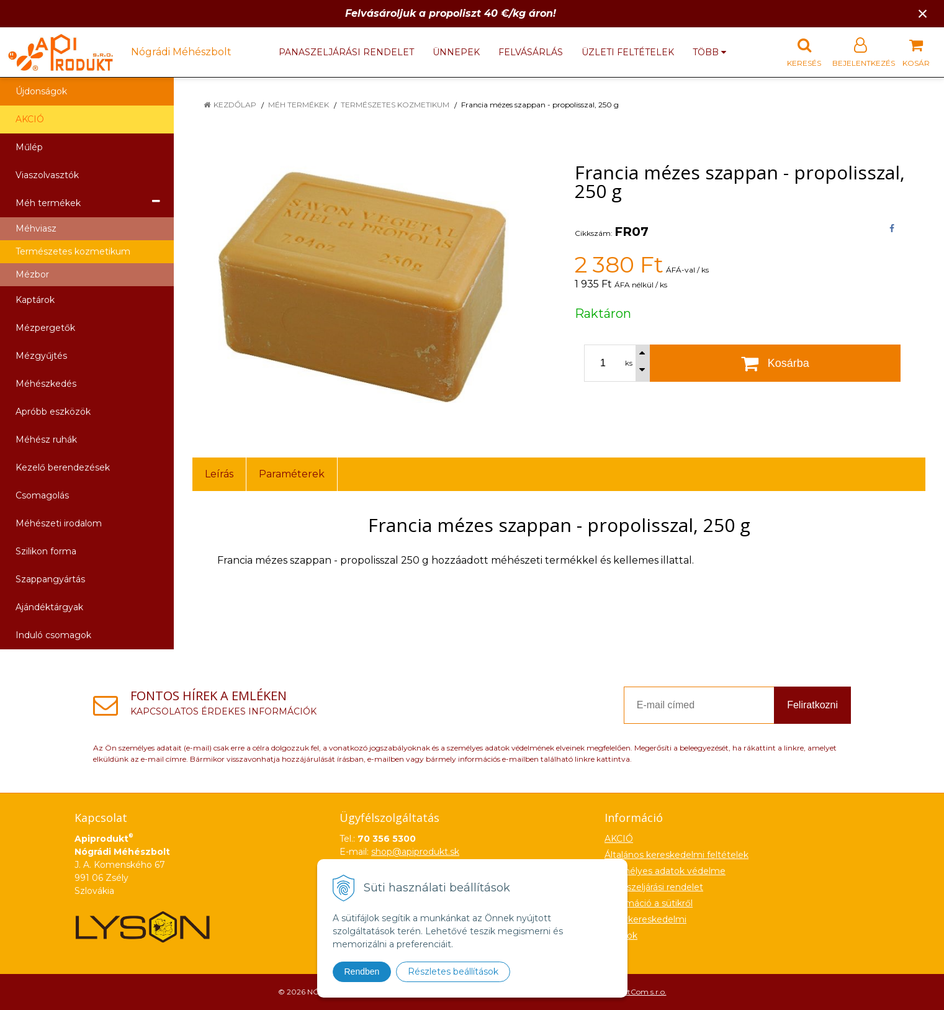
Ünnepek (456, 52)
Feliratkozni (812, 705)
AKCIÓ (30, 119)
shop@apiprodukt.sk (415, 851)
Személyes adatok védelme (665, 871)
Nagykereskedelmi (645, 919)
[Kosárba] (775, 363)
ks (628, 363)
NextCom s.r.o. (640, 991)
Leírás (219, 474)
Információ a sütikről (649, 903)
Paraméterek (292, 474)
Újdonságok (41, 91)
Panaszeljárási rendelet (346, 52)
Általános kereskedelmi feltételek (676, 854)
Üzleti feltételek (628, 52)
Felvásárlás (530, 52)
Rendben (362, 971)
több (709, 52)
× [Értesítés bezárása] (922, 13)
